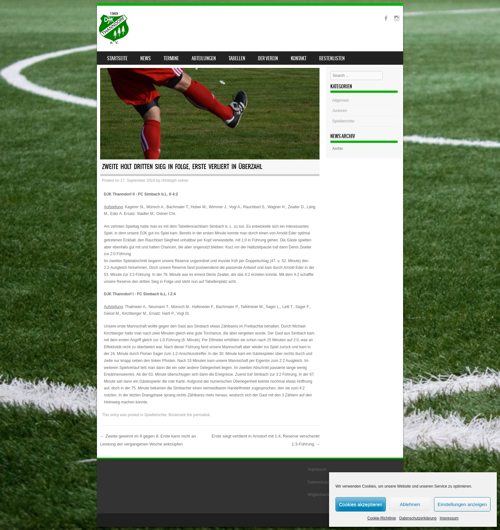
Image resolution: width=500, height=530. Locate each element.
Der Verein (268, 58)
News (145, 58)
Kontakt (298, 58)
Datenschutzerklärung (418, 518)
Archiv (337, 148)
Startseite (117, 58)
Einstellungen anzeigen (462, 504)
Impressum (449, 518)
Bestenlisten (332, 58)
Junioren (339, 110)
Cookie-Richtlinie (381, 518)
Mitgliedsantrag (321, 494)
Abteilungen (204, 58)
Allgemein (340, 100)
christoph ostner (174, 180)
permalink (201, 415)
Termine (171, 58)
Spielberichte (155, 415)
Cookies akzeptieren (360, 504)
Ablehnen (410, 504)
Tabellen (237, 58)
